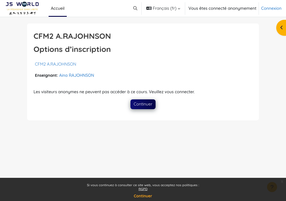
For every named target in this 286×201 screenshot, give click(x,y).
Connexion (271, 8)
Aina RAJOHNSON (77, 75)
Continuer (143, 195)
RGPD (143, 189)
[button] (135, 8)
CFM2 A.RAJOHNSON (55, 64)
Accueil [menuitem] (58, 8)
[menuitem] (69, 8)
